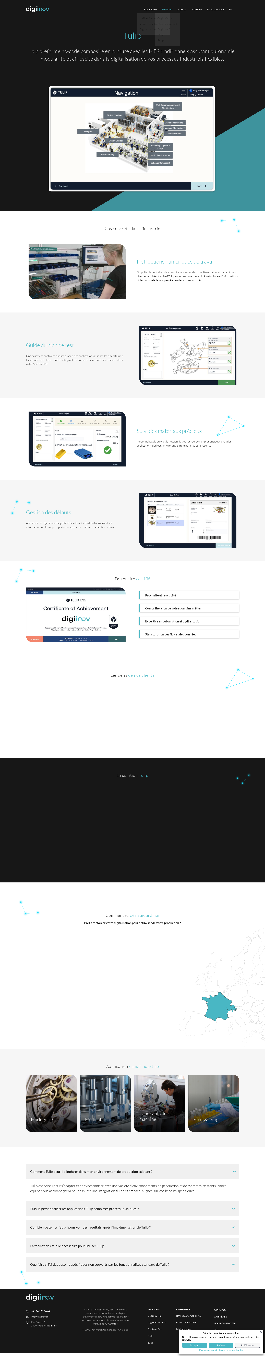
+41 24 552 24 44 (40, 1314)
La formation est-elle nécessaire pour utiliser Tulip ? (68, 1249)
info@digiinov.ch (40, 1319)
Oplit (150, 1339)
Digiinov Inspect (157, 1325)
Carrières (195, 9)
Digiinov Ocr (155, 1332)
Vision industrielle (186, 1325)
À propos (180, 9)
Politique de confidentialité (212, 1350)
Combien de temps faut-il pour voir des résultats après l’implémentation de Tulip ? (90, 1230)
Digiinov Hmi (155, 1319)
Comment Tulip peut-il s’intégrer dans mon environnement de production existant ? (91, 1175)
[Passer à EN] (229, 9)
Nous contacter (214, 9)
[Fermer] (261, 1332)
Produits (162, 9)
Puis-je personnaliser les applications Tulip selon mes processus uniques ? (84, 1212)
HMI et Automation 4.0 (188, 1319)
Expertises (144, 9)
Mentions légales (234, 1350)
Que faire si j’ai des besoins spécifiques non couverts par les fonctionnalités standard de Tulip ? (100, 1268)
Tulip (150, 1346)
